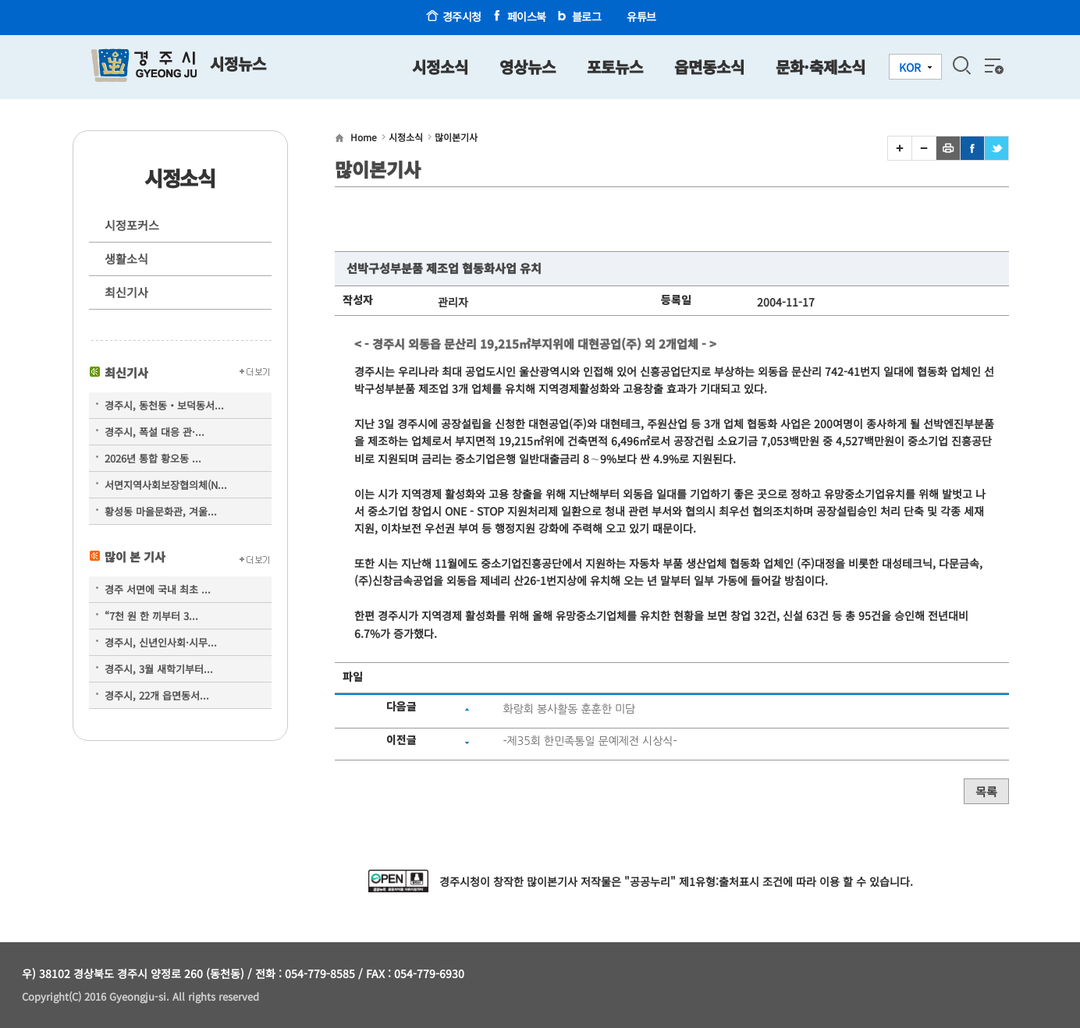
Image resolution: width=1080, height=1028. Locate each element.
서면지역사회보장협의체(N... (166, 484)
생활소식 (126, 258)
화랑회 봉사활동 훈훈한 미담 (569, 709)
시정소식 (406, 137)
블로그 (587, 16)
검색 (961, 65)
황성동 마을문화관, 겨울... (161, 511)
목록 (986, 791)
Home (363, 137)
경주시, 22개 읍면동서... (157, 695)
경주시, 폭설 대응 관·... (154, 431)
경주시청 (461, 16)
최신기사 (126, 292)
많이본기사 (456, 137)
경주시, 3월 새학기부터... (159, 668)
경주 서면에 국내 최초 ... (158, 589)
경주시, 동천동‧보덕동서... (164, 405)
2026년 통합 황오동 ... (153, 458)
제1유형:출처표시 (719, 881)
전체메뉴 (992, 65)
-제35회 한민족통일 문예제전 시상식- (590, 741)
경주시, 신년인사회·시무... (161, 642)
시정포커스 (132, 225)
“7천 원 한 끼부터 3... (151, 615)
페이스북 (526, 16)
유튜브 (641, 16)
